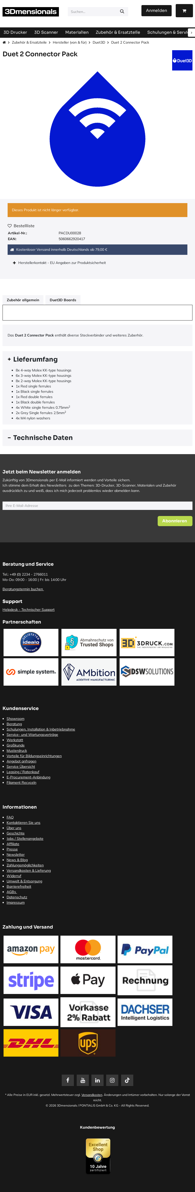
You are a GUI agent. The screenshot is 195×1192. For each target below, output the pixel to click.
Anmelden (156, 10)
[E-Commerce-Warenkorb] (184, 10)
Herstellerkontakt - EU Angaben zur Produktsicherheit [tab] (62, 262)
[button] (175, 521)
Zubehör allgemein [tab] (23, 300)
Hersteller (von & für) (70, 42)
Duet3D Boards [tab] (63, 300)
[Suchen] (122, 11)
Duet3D (99, 42)
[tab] (97, 359)
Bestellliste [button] (21, 225)
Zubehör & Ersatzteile (29, 42)
